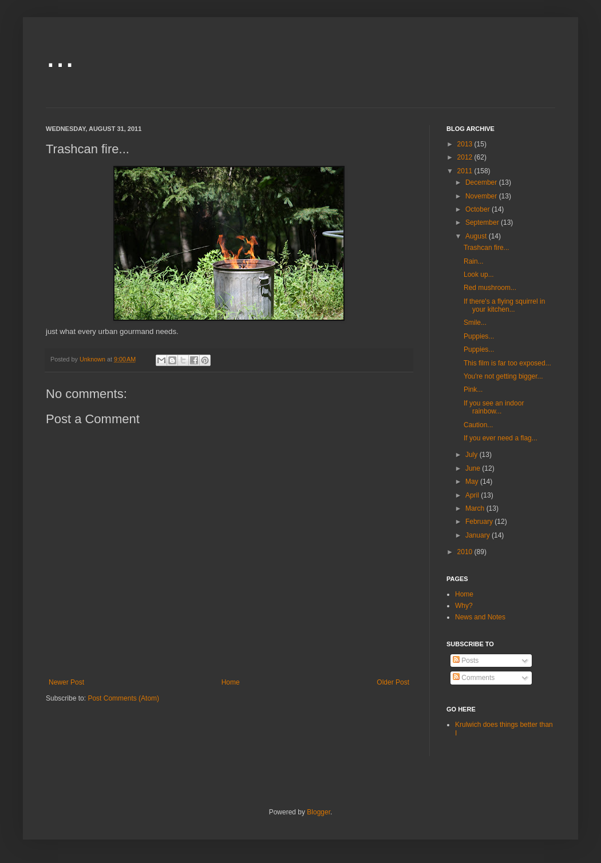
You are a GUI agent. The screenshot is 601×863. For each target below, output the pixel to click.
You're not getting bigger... (503, 376)
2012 (466, 157)
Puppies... (479, 336)
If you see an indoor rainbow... (494, 407)
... (60, 55)
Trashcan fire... (486, 248)
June (473, 468)
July (472, 455)
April (473, 495)
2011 (466, 171)
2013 (466, 144)
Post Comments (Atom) (123, 698)
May (472, 482)
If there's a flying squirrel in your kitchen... (504, 305)
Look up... (479, 275)
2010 (466, 552)
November (482, 196)
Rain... (474, 261)
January (478, 535)
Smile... (475, 323)
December (482, 182)
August (477, 236)
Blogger (318, 812)
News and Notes (480, 617)
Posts (466, 661)
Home (231, 682)
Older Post (393, 682)
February (480, 522)
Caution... (478, 425)
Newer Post (66, 682)
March (476, 508)
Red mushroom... (490, 288)
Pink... (473, 389)
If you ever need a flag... (500, 438)
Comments (474, 678)
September (483, 222)
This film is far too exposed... (507, 363)
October (478, 209)
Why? (464, 606)
